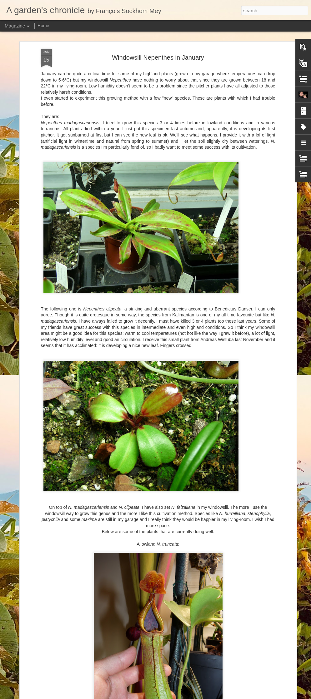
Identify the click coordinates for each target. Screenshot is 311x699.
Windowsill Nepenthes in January (158, 57)
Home (43, 25)
